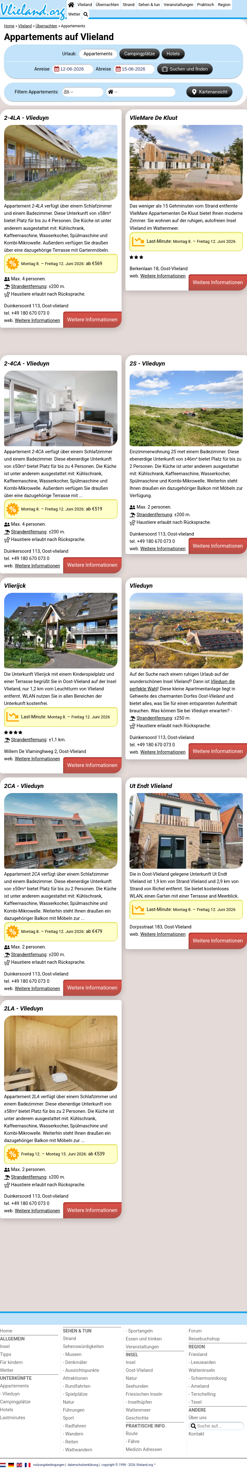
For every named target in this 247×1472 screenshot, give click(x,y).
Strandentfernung (28, 286)
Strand (128, 4)
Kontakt (196, 1434)
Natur (68, 1402)
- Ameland (199, 1386)
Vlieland (84, 4)
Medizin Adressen (144, 1449)
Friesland (198, 1354)
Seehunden (137, 1386)
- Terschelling (202, 1394)
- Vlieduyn (10, 1394)
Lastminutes (12, 1418)
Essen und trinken (144, 1339)
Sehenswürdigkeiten (83, 1346)
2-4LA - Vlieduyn (26, 117)
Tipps (5, 1354)
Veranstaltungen (178, 4)
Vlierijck (15, 585)
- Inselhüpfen (139, 1402)
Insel (5, 1346)
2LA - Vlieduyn (23, 1008)
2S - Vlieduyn (147, 363)
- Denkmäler (75, 1362)
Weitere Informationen (37, 320)
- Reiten (70, 1442)
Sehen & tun (149, 4)
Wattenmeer (138, 1410)
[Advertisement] (123, 341)
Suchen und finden (185, 69)
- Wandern (73, 1434)
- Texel (195, 1402)
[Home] (71, 5)
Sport (68, 1418)
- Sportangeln (139, 1331)
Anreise (42, 69)
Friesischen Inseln (144, 1394)
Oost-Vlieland (139, 1370)
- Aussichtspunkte (81, 1370)
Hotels (173, 54)
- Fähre (132, 1441)
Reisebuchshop (204, 1339)
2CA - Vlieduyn (24, 786)
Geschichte (137, 1418)
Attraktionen (75, 1378)
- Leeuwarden (202, 1362)
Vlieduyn (141, 585)
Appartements (97, 54)
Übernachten (107, 4)
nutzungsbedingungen (49, 1465)
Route (131, 1433)
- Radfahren (74, 1426)
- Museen (72, 1354)
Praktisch (205, 4)
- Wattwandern (77, 1450)
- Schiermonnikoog (208, 1378)
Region (224, 4)
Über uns (198, 1418)
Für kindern (11, 1362)
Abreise (104, 69)
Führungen (73, 1410)
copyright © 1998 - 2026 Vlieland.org (127, 1465)
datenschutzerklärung (83, 1465)
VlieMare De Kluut (153, 117)
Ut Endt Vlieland (151, 786)
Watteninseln (202, 1370)
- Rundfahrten (76, 1386)
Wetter (74, 14)
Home (6, 1331)
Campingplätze (139, 54)
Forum (195, 1331)
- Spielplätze (75, 1394)
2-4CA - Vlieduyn (27, 363)
